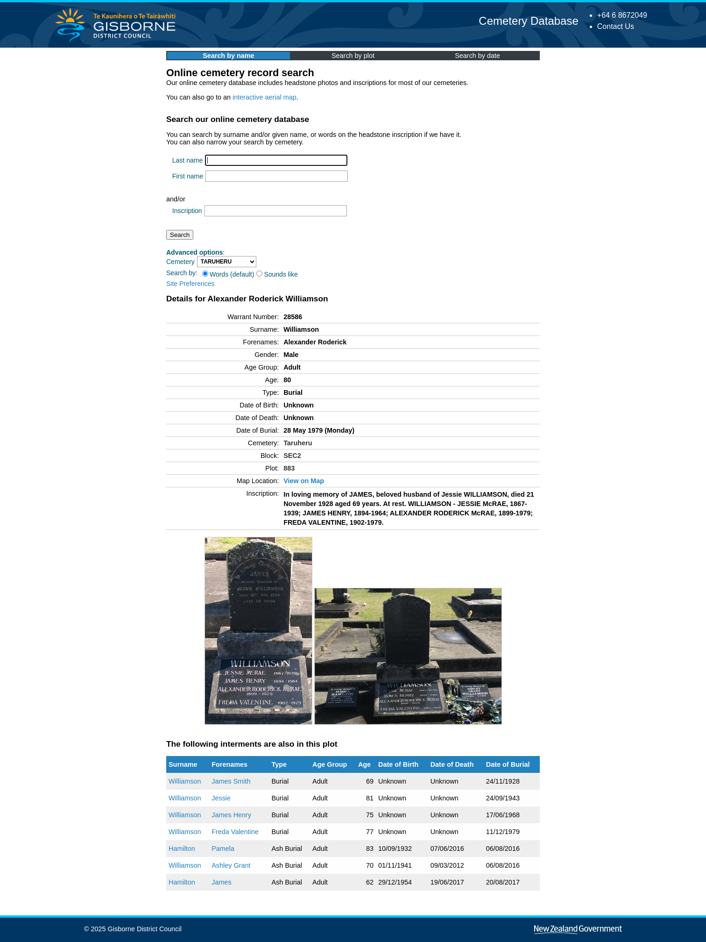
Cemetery (180, 261)
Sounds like (276, 274)
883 (289, 468)
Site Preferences (190, 283)
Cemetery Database (528, 20)
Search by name (228, 55)
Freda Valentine (235, 831)
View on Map (303, 481)
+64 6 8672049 (622, 15)
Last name (187, 160)
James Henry (231, 815)
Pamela (223, 848)
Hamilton (182, 848)
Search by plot (353, 55)
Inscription (187, 210)
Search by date (477, 55)
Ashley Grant (231, 865)
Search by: (182, 273)
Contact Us (615, 26)
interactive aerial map (265, 97)
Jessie (221, 798)
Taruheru (297, 443)
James (221, 882)
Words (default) (228, 274)
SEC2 (292, 455)
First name (187, 176)
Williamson (185, 781)
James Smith (231, 781)
